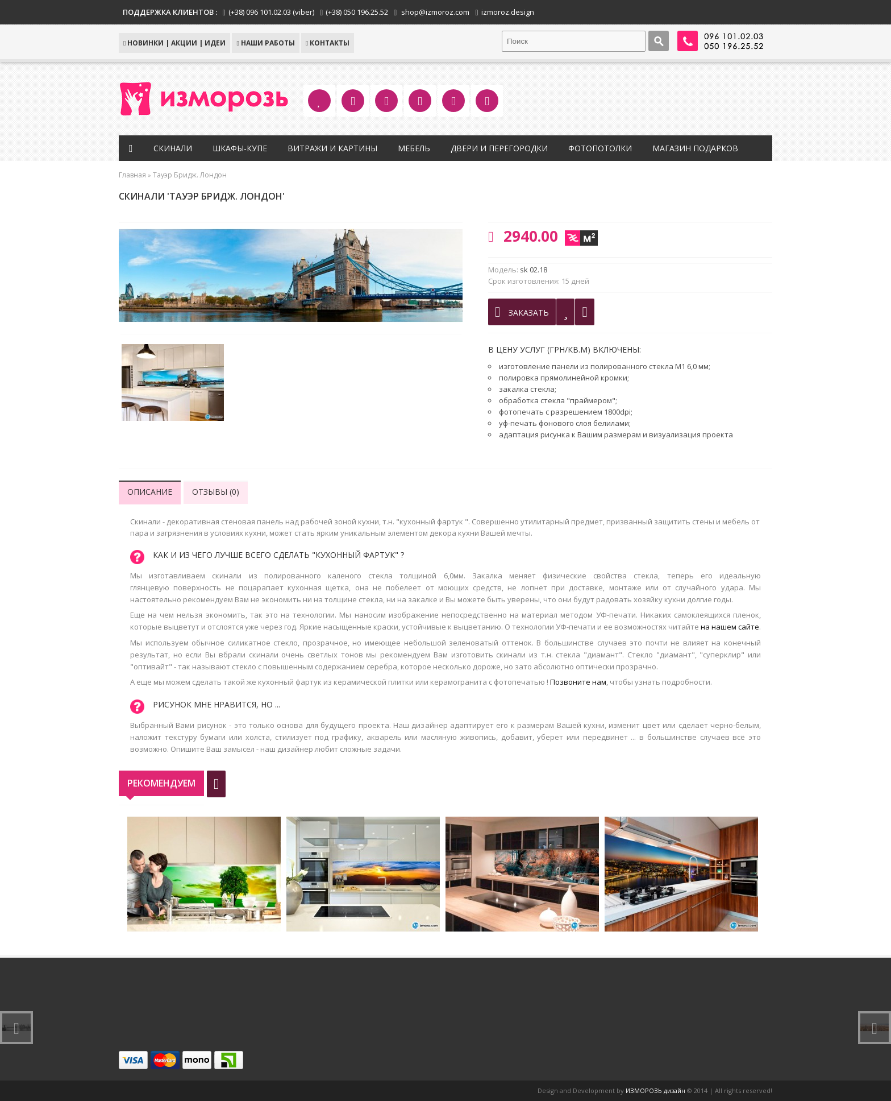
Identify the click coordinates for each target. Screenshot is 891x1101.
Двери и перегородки (499, 148)
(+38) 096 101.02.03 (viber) (271, 12)
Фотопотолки (600, 148)
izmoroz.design (507, 12)
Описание (149, 491)
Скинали (172, 148)
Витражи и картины (332, 148)
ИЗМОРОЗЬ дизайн (655, 1090)
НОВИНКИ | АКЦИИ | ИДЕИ (174, 43)
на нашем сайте (730, 627)
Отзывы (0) (215, 491)
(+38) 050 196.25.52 (357, 12)
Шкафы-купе (240, 148)
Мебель (414, 148)
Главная (132, 175)
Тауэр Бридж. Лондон (190, 175)
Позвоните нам (578, 682)
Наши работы (265, 43)
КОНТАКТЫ (327, 43)
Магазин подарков (695, 148)
